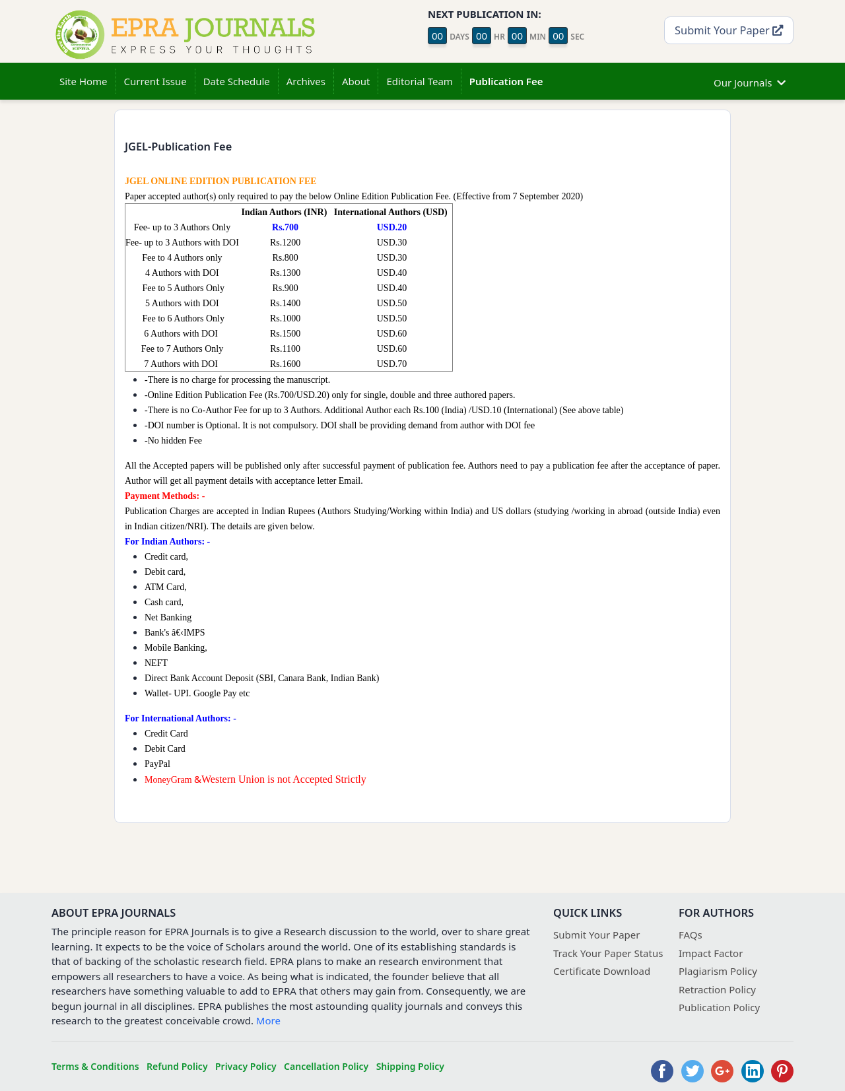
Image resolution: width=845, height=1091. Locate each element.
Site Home (83, 81)
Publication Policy (719, 1007)
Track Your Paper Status (608, 953)
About (356, 81)
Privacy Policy (246, 1066)
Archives (306, 81)
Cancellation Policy (326, 1066)
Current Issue (155, 81)
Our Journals (750, 81)
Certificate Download (601, 970)
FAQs (690, 934)
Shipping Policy (410, 1066)
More (268, 1020)
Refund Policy (177, 1066)
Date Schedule (236, 81)
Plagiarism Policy (718, 970)
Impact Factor (711, 953)
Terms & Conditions (95, 1066)
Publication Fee (506, 81)
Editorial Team (419, 81)
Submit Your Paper (729, 30)
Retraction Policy (717, 989)
